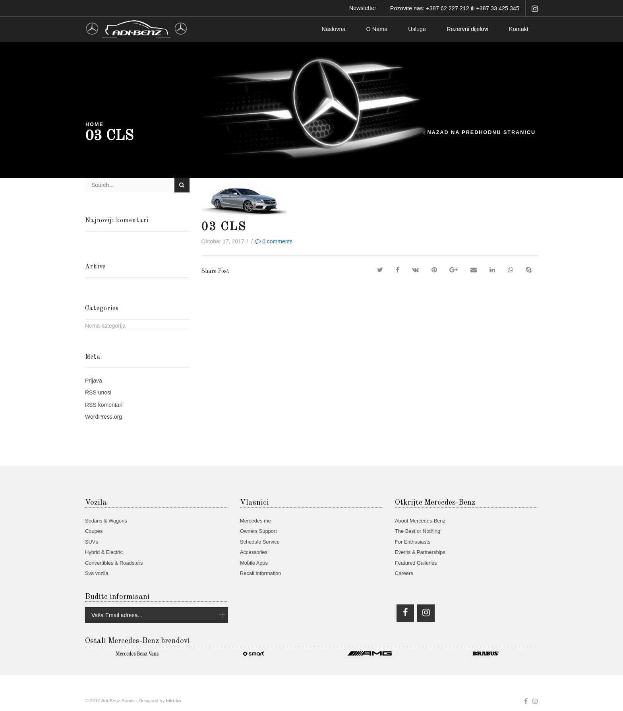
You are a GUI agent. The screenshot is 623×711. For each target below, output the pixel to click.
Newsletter (362, 8)
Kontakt (518, 29)
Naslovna (333, 29)
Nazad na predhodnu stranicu (481, 132)
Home (94, 124)
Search (182, 185)
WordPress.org (103, 417)
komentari (103, 405)
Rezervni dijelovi (467, 29)
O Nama (377, 29)
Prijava (93, 380)
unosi (98, 392)
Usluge (417, 29)
